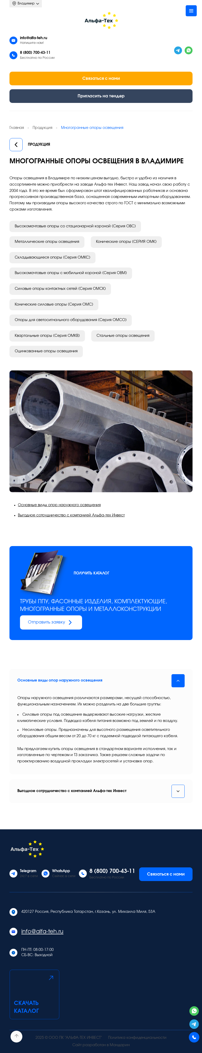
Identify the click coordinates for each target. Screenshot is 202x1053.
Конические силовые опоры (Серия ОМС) (54, 304)
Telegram (28, 871)
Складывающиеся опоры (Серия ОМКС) (52, 257)
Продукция (29, 145)
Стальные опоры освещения (123, 336)
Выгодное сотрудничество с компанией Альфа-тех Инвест (71, 515)
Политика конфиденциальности (137, 1038)
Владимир (25, 3)
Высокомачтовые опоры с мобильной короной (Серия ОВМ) (71, 273)
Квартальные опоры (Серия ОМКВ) (47, 336)
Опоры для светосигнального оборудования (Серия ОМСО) (71, 320)
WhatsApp (61, 871)
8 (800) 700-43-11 (35, 53)
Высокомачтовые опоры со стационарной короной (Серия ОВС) (75, 226)
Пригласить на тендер (101, 96)
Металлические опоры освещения (47, 242)
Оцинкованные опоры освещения (46, 351)
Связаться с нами (101, 78)
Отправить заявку (51, 622)
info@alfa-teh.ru (33, 38)
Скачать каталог (34, 994)
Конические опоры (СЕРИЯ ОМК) (126, 242)
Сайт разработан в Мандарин (101, 1045)
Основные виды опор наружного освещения (59, 505)
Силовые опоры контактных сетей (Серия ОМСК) (60, 289)
